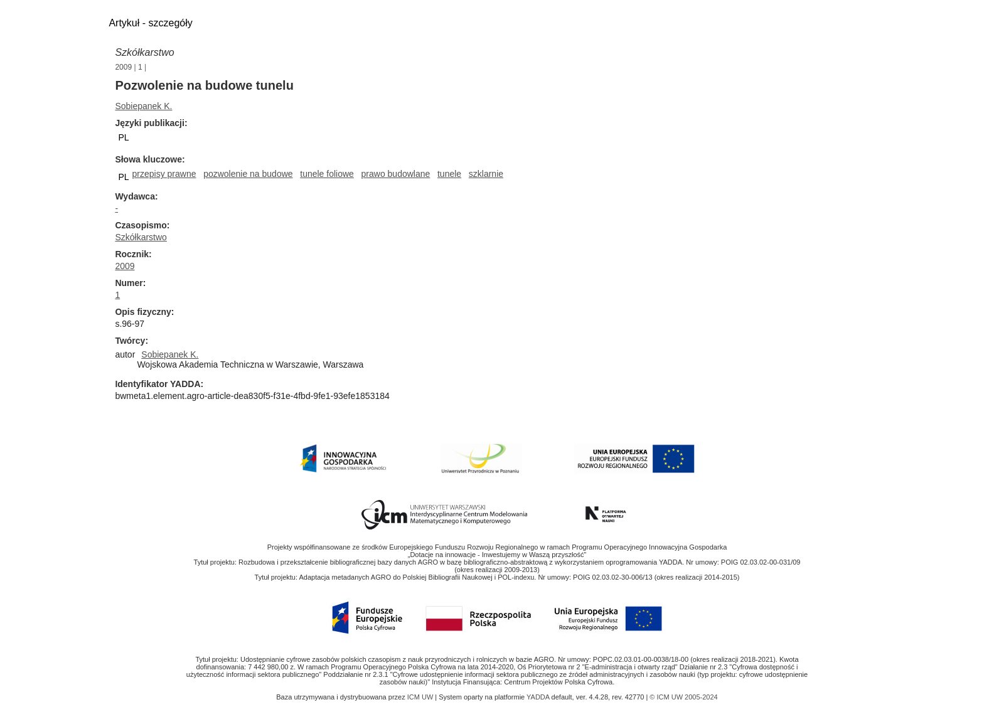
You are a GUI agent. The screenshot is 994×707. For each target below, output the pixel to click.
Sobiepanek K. (143, 106)
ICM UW (421, 697)
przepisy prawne (164, 174)
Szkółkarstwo (144, 52)
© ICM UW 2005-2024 (683, 697)
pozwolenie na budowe (247, 174)
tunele (449, 174)
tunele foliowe (327, 174)
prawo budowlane (395, 174)
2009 (123, 67)
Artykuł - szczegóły (150, 23)
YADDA (539, 697)
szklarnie (486, 174)
